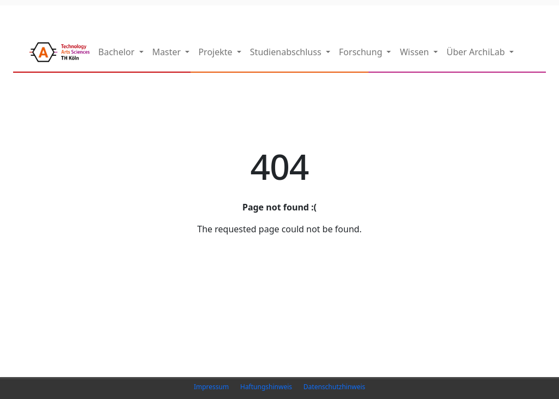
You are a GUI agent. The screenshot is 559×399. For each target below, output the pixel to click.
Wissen (415, 52)
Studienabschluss (287, 52)
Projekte (216, 52)
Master (167, 52)
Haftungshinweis (266, 386)
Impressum (211, 386)
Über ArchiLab (477, 52)
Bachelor (117, 52)
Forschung (362, 52)
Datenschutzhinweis (334, 386)
